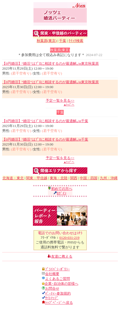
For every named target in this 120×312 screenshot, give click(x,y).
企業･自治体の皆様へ (61, 284)
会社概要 (52, 274)
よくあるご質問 (57, 279)
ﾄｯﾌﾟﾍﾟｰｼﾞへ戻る (59, 303)
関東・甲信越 (36, 178)
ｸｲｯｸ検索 (76, 41)
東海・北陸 (58, 178)
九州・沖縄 (109, 178)
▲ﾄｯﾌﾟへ (68, 104)
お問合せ (52, 288)
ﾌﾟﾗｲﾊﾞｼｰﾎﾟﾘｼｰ (57, 269)
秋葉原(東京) (47, 41)
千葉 (62, 41)
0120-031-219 (69, 238)
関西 (73, 178)
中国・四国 (88, 178)
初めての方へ (61, 189)
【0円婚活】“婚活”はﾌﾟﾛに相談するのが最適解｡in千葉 (45, 121)
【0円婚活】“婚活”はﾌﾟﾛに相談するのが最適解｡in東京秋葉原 (50, 63)
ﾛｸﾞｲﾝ (61, 193)
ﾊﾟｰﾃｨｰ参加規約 (58, 293)
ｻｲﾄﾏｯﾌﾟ (52, 298)
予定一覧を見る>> (60, 100)
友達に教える (61, 256)
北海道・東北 (13, 178)
